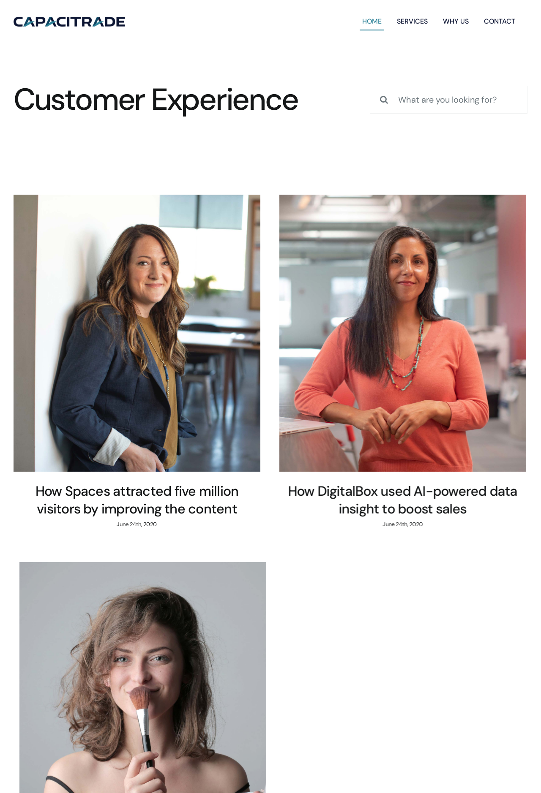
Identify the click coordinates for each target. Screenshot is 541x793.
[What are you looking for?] (448, 100)
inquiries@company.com (181, 660)
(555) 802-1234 (359, 660)
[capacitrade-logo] (69, 19)
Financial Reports (35, 747)
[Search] (384, 100)
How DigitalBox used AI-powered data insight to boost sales (317, 500)
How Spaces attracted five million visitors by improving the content (137, 500)
